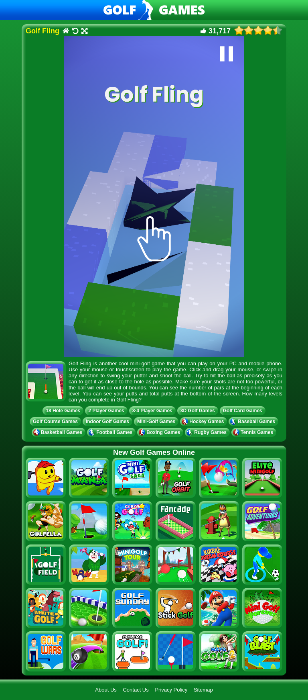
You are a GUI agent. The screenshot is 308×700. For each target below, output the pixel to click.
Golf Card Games (242, 410)
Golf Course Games (55, 421)
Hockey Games (203, 421)
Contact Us (135, 690)
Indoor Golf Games (107, 421)
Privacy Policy (171, 690)
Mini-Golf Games (156, 421)
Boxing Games (160, 432)
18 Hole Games (63, 410)
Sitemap (203, 690)
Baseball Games (253, 421)
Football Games (111, 432)
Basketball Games (58, 432)
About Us (105, 690)
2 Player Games (106, 410)
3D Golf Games (197, 410)
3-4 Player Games (152, 410)
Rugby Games (207, 432)
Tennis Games (254, 432)
